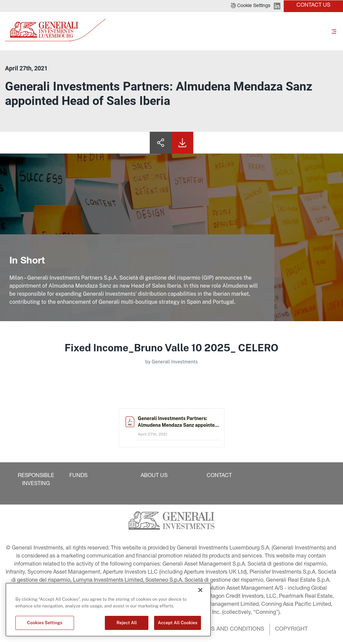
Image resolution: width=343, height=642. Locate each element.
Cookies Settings (45, 622)
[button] (250, 6)
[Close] (200, 590)
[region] (108, 610)
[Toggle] (334, 31)
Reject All (127, 622)
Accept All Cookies (177, 622)
